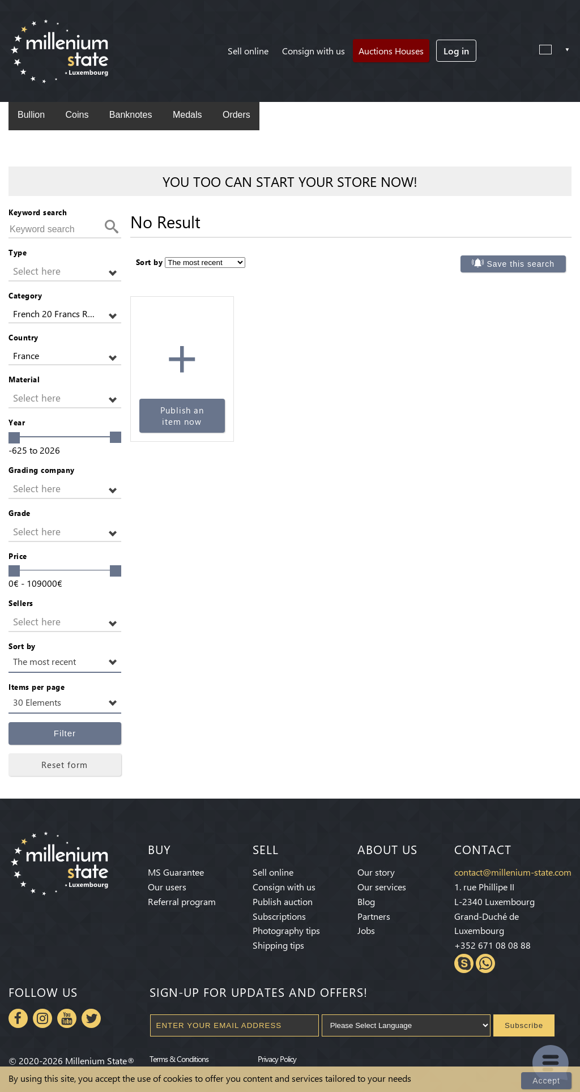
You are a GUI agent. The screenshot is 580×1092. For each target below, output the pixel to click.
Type (17, 252)
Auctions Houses (391, 51)
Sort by (22, 646)
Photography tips (286, 930)
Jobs (366, 930)
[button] (64, 271)
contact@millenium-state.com (513, 872)
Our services (381, 887)
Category (25, 295)
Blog (366, 901)
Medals (187, 115)
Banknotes (130, 115)
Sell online (248, 51)
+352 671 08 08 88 (492, 945)
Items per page (36, 687)
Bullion (31, 115)
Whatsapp (485, 963)
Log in (456, 51)
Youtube (66, 1018)
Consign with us (313, 51)
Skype (464, 963)
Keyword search (37, 212)
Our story (376, 872)
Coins (76, 115)
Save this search (521, 263)
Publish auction (283, 901)
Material (24, 379)
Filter (65, 733)
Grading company (41, 470)
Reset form (64, 764)
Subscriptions (279, 916)
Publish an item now (182, 415)
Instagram (42, 1018)
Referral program (182, 901)
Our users (167, 887)
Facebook (18, 1018)
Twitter (91, 1018)
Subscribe (524, 1025)
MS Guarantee (176, 872)
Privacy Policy (277, 1058)
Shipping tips (278, 945)
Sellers (20, 603)
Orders (236, 115)
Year (16, 422)
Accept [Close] (546, 1080)
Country (23, 337)
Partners (373, 916)
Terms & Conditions (179, 1058)
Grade (19, 513)
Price (17, 556)
